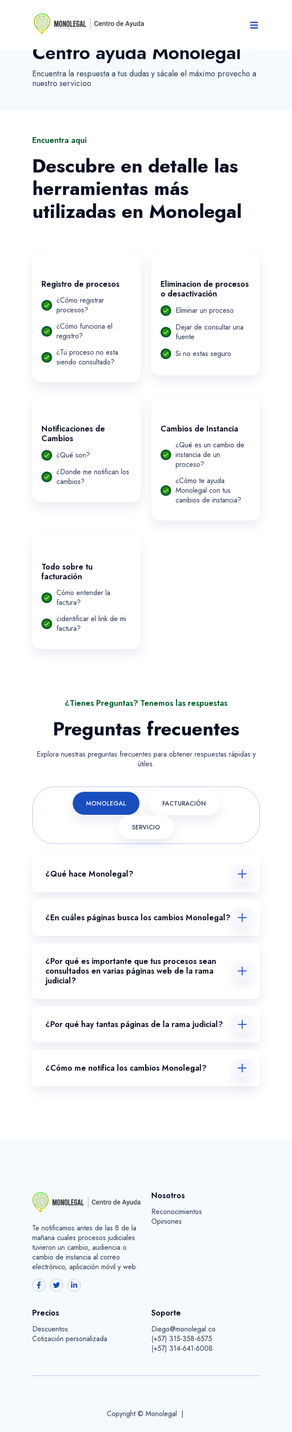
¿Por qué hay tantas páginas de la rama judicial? (134, 1024)
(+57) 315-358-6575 (181, 1339)
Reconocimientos (176, 1212)
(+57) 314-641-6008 (182, 1348)
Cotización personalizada (69, 1339)
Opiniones (166, 1221)
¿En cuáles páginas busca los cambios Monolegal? (137, 917)
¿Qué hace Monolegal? (89, 874)
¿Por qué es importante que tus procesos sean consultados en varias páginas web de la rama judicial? (130, 971)
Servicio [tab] (146, 827)
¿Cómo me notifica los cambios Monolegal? (125, 1068)
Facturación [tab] (184, 803)
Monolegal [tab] (106, 803)
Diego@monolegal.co (183, 1329)
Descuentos (50, 1329)
